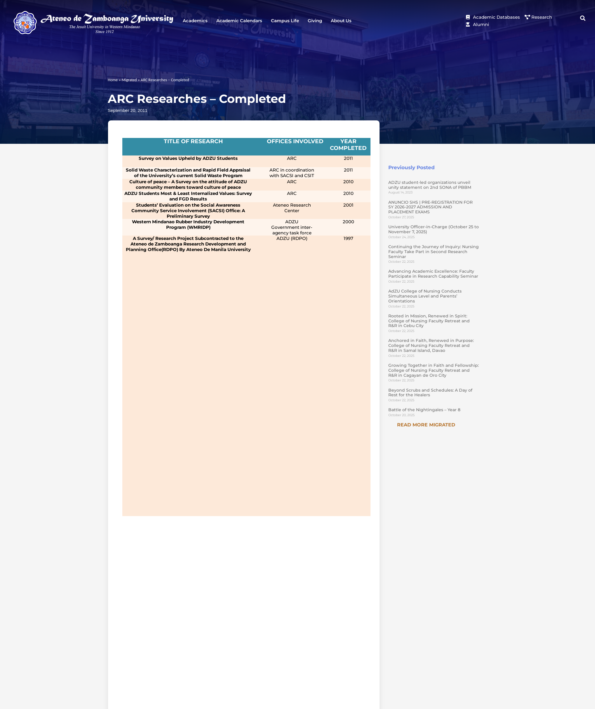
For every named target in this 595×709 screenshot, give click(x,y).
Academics (195, 20)
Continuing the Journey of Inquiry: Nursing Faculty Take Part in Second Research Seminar (433, 251)
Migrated (129, 79)
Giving (315, 20)
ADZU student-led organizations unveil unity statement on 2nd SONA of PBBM (429, 185)
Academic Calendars (239, 20)
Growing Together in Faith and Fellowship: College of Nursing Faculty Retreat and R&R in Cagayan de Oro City (433, 370)
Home (113, 79)
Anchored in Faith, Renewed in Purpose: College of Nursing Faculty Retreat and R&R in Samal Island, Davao (431, 345)
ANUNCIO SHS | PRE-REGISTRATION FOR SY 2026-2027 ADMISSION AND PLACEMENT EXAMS (430, 207)
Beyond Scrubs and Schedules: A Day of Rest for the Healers (430, 393)
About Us (341, 20)
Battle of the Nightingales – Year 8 (424, 409)
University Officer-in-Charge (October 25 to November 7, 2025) (433, 229)
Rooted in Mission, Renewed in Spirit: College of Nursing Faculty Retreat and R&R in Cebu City (429, 320)
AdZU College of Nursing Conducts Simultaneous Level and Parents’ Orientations (425, 296)
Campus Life (285, 20)
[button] (583, 18)
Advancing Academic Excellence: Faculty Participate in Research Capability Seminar (433, 274)
